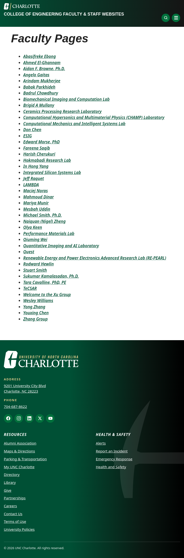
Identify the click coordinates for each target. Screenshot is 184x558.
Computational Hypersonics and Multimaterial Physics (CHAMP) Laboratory (93, 117)
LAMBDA (31, 184)
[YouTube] (50, 418)
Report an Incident (112, 451)
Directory (12, 474)
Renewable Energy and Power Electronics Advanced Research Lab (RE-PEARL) (94, 258)
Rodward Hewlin (38, 264)
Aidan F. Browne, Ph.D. (44, 68)
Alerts (101, 443)
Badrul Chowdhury (40, 93)
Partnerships (15, 498)
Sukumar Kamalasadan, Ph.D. (51, 276)
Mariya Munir (36, 203)
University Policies (19, 529)
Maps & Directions (19, 451)
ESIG (27, 136)
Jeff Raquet (33, 178)
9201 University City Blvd (25, 385)
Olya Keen (32, 227)
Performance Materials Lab (48, 233)
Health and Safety (111, 466)
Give (7, 490)
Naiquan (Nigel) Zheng (44, 221)
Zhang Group (35, 319)
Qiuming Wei (35, 239)
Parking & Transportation (25, 459)
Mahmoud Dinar (38, 197)
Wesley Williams (38, 300)
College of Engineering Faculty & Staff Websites (64, 14)
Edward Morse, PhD (41, 142)
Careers (10, 505)
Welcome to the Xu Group (47, 294)
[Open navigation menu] (176, 18)
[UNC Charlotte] (22, 6)
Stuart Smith (35, 270)
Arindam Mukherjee (41, 81)
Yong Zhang (34, 307)
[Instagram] (18, 418)
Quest (28, 251)
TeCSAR (30, 288)
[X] (39, 418)
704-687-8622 (15, 406)
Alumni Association (20, 443)
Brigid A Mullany (38, 105)
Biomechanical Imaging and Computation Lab (66, 99)
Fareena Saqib (36, 148)
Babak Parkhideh (39, 87)
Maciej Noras (35, 190)
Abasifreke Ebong (39, 56)
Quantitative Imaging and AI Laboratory (61, 245)
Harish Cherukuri (39, 154)
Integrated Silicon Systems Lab (52, 172)
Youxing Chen (36, 313)
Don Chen (32, 129)
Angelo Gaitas (36, 75)
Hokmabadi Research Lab (47, 160)
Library (10, 482)
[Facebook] (8, 418)
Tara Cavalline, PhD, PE (44, 282)
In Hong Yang (35, 166)
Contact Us (13, 513)
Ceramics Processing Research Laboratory (62, 111)
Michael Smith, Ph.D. (42, 215)
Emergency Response (114, 459)
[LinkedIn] (29, 418)
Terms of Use (15, 521)
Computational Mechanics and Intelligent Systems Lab (74, 123)
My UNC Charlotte (19, 466)
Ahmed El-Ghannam (41, 62)
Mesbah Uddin (36, 209)
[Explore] (165, 18)
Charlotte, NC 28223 (21, 391)
